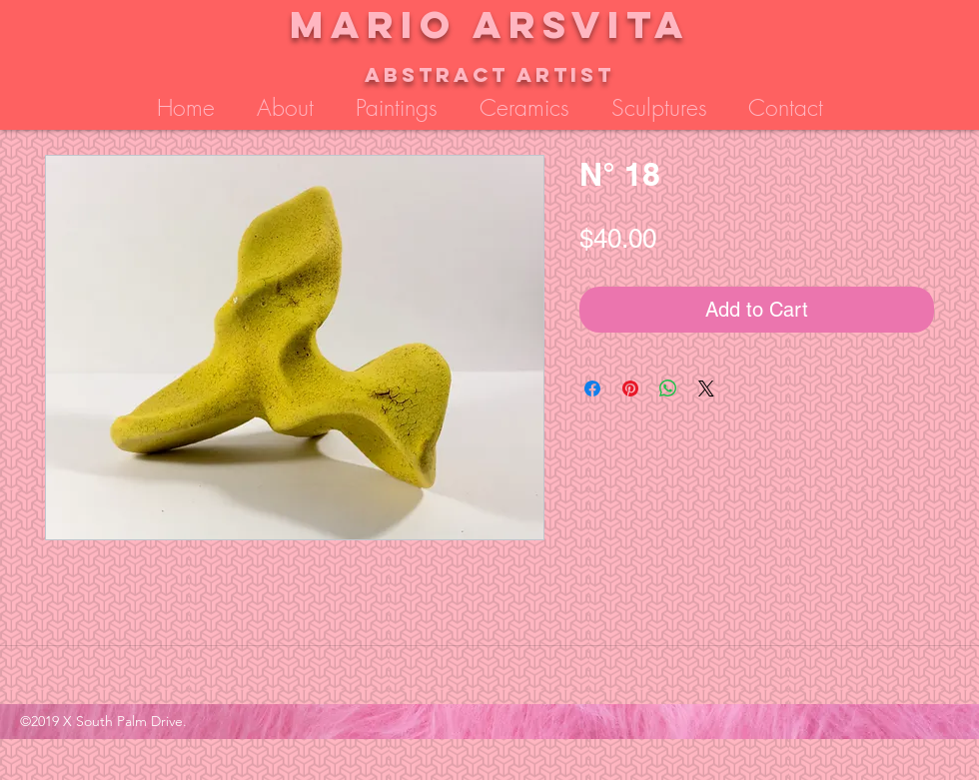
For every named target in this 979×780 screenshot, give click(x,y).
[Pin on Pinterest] (630, 388)
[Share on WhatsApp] (668, 388)
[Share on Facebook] (592, 388)
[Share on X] (706, 388)
